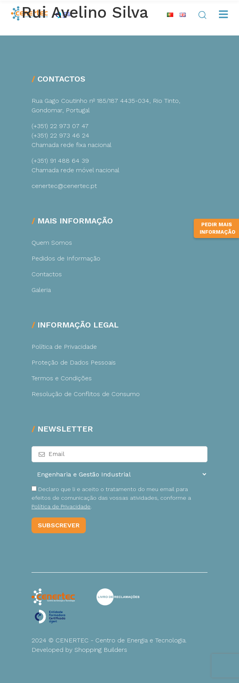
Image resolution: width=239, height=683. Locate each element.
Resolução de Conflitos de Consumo (85, 394)
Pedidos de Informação (65, 258)
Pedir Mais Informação (217, 228)
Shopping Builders (100, 649)
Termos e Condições (61, 378)
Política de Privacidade (64, 346)
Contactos (46, 274)
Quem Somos (51, 242)
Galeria (41, 290)
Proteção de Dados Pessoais (73, 362)
